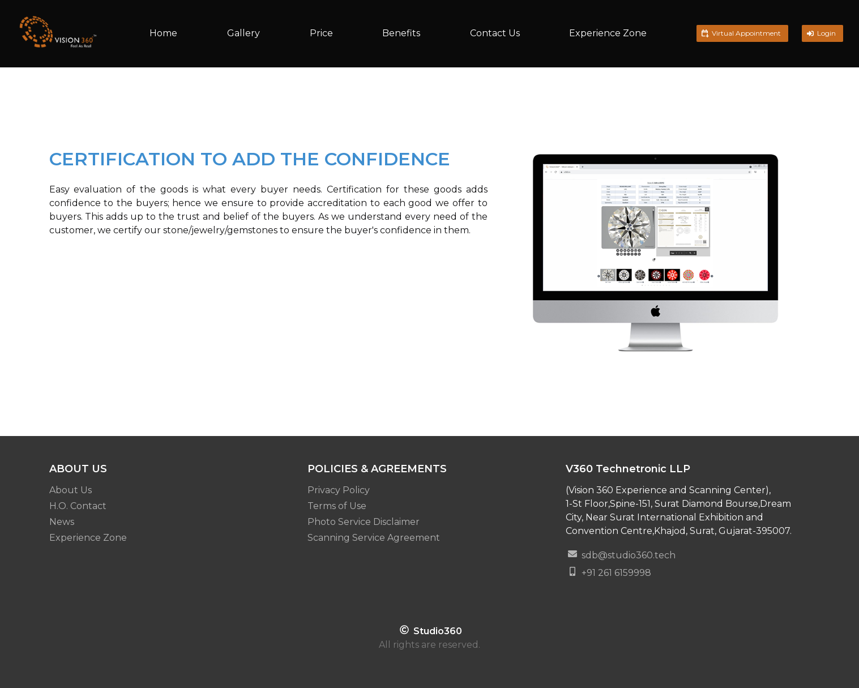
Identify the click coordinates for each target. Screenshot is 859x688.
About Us (70, 490)
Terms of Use (336, 506)
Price (321, 33)
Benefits (401, 33)
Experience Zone (608, 33)
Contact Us (495, 33)
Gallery (243, 33)
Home (163, 33)
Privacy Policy (338, 490)
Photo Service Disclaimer (363, 521)
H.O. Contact (77, 506)
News (61, 521)
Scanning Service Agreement (373, 537)
